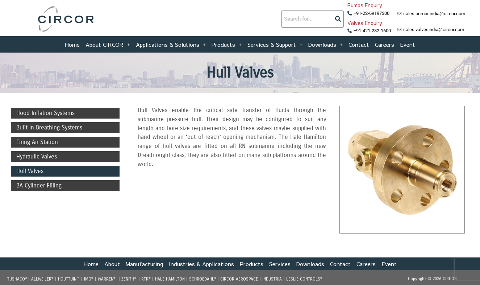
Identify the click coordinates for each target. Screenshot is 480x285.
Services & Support (274, 43)
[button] (108, 43)
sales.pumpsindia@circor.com (434, 13)
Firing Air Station (37, 142)
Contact (358, 43)
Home (72, 43)
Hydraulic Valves (36, 156)
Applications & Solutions (171, 43)
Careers (384, 43)
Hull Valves (29, 171)
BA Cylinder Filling (39, 185)
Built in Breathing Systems (49, 127)
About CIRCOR (107, 43)
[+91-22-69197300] (349, 13)
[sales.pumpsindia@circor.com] (399, 14)
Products (227, 43)
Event (407, 43)
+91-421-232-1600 (372, 30)
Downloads (325, 43)
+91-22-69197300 (371, 13)
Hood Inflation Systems (45, 113)
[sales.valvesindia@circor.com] (399, 30)
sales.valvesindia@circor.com (433, 29)
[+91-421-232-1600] (349, 31)
